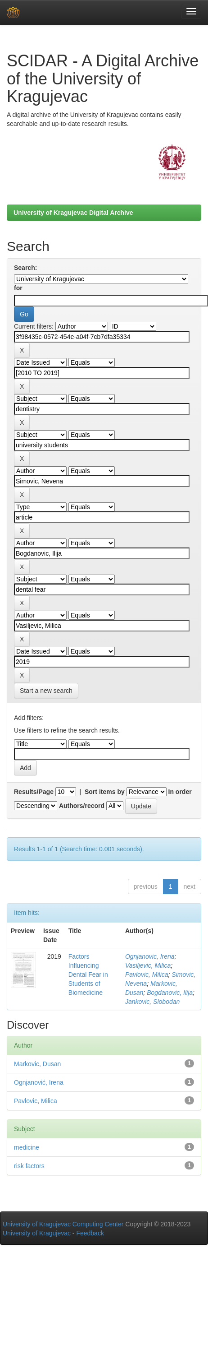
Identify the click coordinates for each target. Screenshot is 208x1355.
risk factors (29, 1165)
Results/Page (34, 791)
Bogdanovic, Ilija (170, 992)
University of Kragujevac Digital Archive (73, 212)
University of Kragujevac (37, 1233)
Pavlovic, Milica (146, 974)
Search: (25, 267)
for (18, 288)
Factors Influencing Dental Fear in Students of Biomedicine (88, 974)
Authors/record (81, 805)
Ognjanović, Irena (38, 1082)
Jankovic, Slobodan (152, 1001)
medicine (26, 1147)
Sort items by (105, 791)
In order (180, 791)
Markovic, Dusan (37, 1063)
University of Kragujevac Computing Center (63, 1224)
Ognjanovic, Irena (150, 956)
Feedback (90, 1233)
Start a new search (46, 690)
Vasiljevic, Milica (148, 965)
